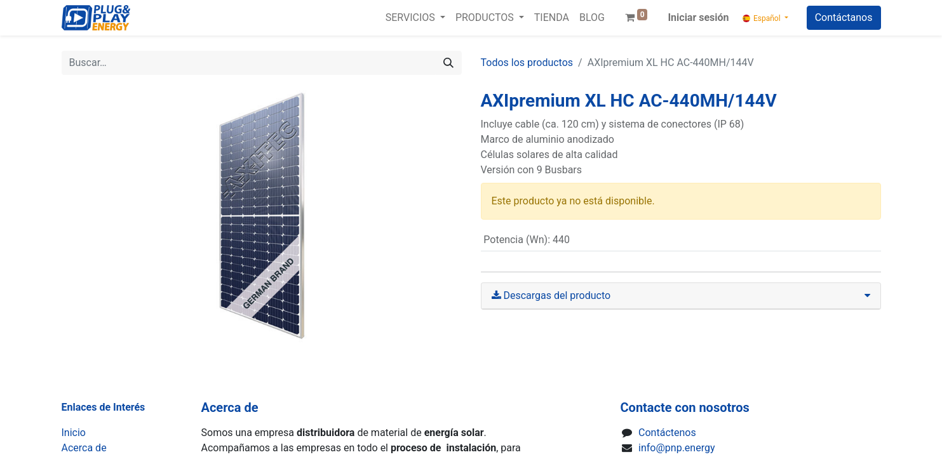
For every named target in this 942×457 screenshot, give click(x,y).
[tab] (680, 296)
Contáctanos (844, 17)
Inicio (74, 433)
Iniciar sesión (698, 17)
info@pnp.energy (676, 448)
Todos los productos (527, 62)
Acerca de (84, 448)
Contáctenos (667, 433)
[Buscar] (448, 63)
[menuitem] (551, 17)
